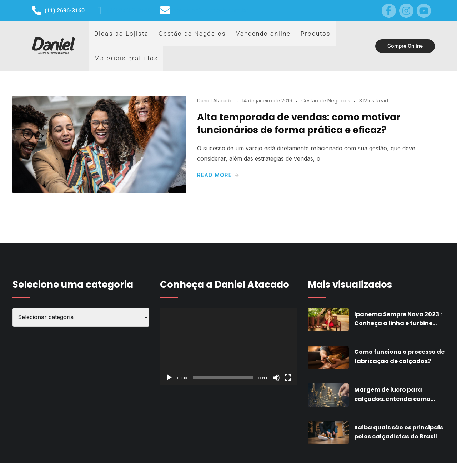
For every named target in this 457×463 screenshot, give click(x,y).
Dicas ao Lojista (115, 38)
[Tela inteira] (287, 363)
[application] (228, 332)
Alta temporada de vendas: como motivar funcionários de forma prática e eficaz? (299, 109)
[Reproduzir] (169, 363)
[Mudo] (276, 363)
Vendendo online (235, 38)
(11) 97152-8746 (128, 10)
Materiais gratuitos (330, 38)
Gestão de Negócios (174, 38)
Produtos (281, 38)
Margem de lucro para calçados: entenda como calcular (392, 384)
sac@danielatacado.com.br (211, 10)
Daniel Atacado (215, 86)
